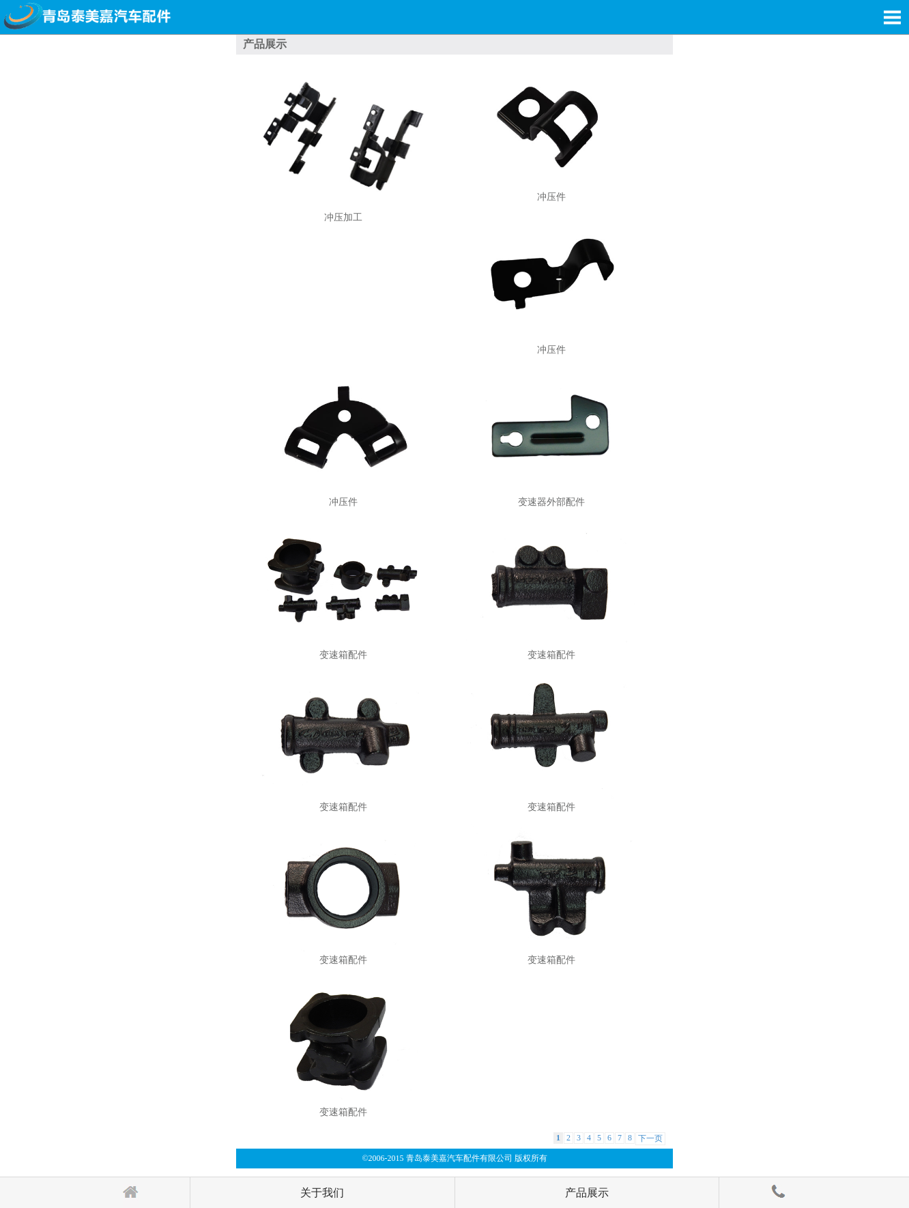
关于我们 (322, 1192)
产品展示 (587, 1192)
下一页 (650, 1138)
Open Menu (892, 17)
